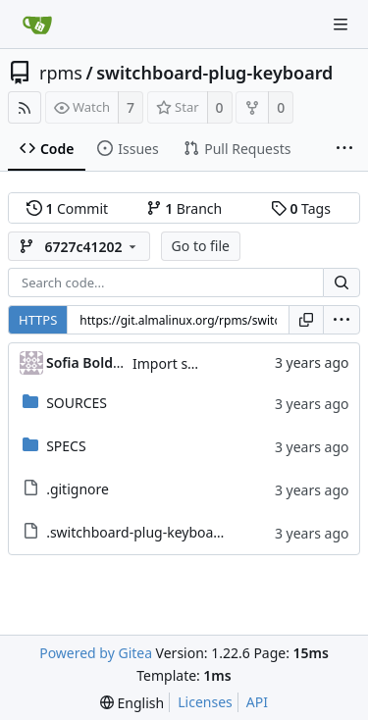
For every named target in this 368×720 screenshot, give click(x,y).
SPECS (65, 446)
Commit (67, 208)
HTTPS (38, 320)
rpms (60, 72)
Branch (184, 208)
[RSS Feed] (24, 107)
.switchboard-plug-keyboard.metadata (169, 532)
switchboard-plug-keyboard (214, 72)
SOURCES (76, 402)
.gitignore (77, 489)
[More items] (344, 149)
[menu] (341, 319)
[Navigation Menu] (340, 24)
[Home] (37, 24)
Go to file (201, 245)
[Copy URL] (306, 319)
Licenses (205, 702)
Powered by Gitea (95, 652)
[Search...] (341, 282)
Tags (301, 208)
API (257, 702)
